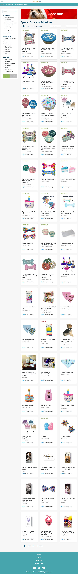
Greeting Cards (8, 44)
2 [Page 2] (24, 26)
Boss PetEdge (8, 27)
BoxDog (6, 29)
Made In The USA (9, 69)
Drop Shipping (8, 59)
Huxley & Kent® (26, 83)
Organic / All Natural (10, 63)
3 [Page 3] (25, 26)
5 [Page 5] (28, 26)
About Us (39, 560)
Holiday (6, 67)
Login (23, 56)
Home (2, 4)
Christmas (7, 49)
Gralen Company (65, 309)
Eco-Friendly (8, 65)
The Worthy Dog (65, 374)
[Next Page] (34, 26)
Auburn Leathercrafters (11, 23)
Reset (13, 76)
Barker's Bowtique (9, 25)
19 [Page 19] (32, 26)
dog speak (24, 377)
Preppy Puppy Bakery (27, 53)
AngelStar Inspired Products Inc (9, 18)
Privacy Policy (39, 563)
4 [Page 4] (28, 546)
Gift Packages (8, 42)
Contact (39, 557)
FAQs (39, 554)
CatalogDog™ (8, 33)
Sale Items (7, 61)
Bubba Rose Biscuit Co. (10, 31)
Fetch (6, 76)
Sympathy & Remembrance (8, 46)
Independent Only (9, 71)
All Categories (9, 4)
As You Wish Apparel (10, 21)
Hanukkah (7, 51)
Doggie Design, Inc (65, 344)
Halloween (7, 53)
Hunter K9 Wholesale (46, 536)
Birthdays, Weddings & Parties (10, 39)
